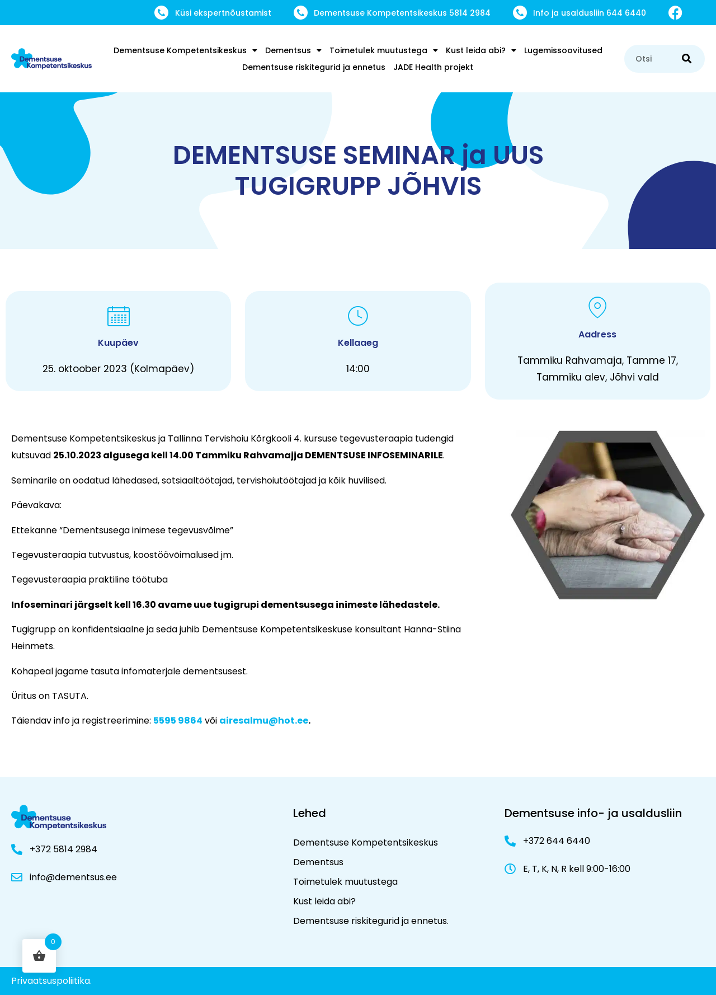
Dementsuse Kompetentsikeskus (185, 50)
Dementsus (293, 50)
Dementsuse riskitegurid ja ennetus (313, 67)
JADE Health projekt (433, 67)
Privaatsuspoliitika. (51, 980)
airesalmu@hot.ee (263, 720)
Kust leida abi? (481, 50)
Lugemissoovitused (563, 50)
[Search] (686, 58)
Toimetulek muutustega (383, 50)
